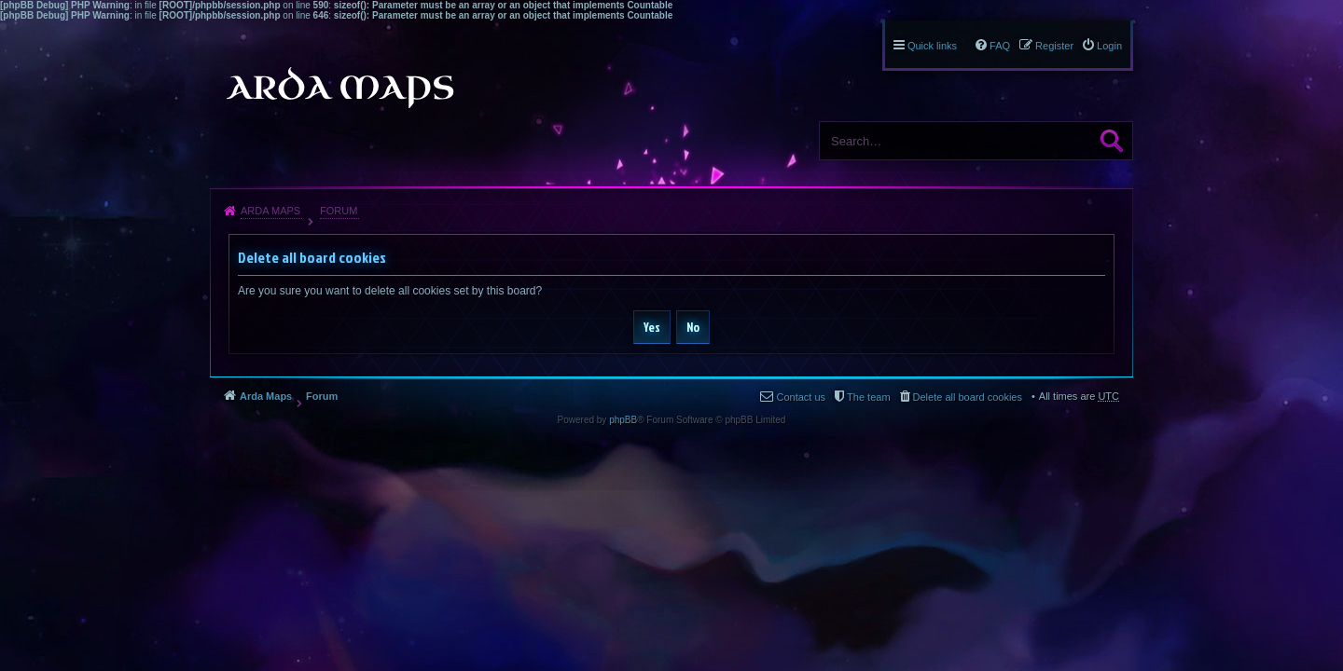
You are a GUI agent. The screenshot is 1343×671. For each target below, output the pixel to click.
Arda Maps (270, 210)
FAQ (1000, 45)
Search (1111, 140)
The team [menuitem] (868, 397)
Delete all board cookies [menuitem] (967, 397)
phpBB (623, 420)
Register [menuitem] (1054, 45)
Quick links (932, 45)
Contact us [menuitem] (800, 397)
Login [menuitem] (1109, 45)
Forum (338, 210)
